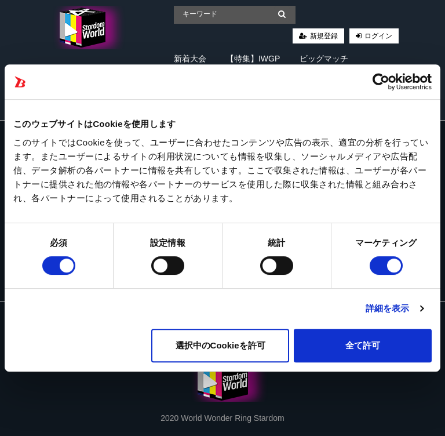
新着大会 (190, 58)
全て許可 (362, 345)
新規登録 (324, 36)
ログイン (378, 36)
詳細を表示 (388, 308)
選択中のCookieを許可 (220, 345)
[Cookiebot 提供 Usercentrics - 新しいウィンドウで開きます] (381, 81)
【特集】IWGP (253, 58)
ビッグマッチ (324, 58)
